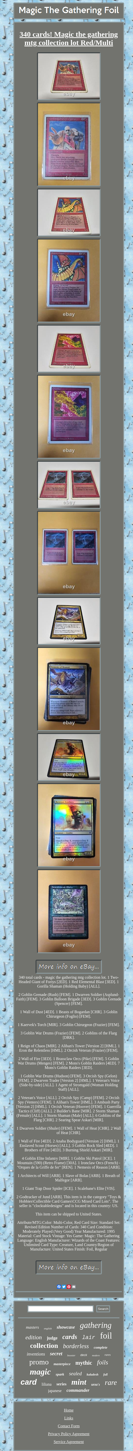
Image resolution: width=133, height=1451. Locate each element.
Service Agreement (69, 1442)
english (48, 1328)
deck (83, 1355)
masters (32, 1327)
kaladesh (92, 1374)
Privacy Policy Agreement (69, 1434)
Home (69, 1410)
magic (40, 1371)
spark (60, 1374)
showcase (66, 1327)
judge (52, 1338)
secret (56, 1354)
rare (111, 1382)
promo (39, 1362)
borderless (76, 1346)
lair (88, 1338)
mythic (84, 1363)
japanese (55, 1391)
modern (96, 1355)
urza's (95, 1384)
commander (78, 1390)
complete (100, 1347)
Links (68, 1418)
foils (102, 1362)
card (28, 1382)
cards (69, 1337)
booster (71, 1355)
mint (78, 1382)
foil (106, 1336)
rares (108, 1355)
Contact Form (68, 1426)
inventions (36, 1354)
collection (44, 1345)
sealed (75, 1373)
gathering (96, 1325)
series (62, 1384)
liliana (47, 1384)
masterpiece (62, 1364)
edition (33, 1337)
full (105, 1374)
